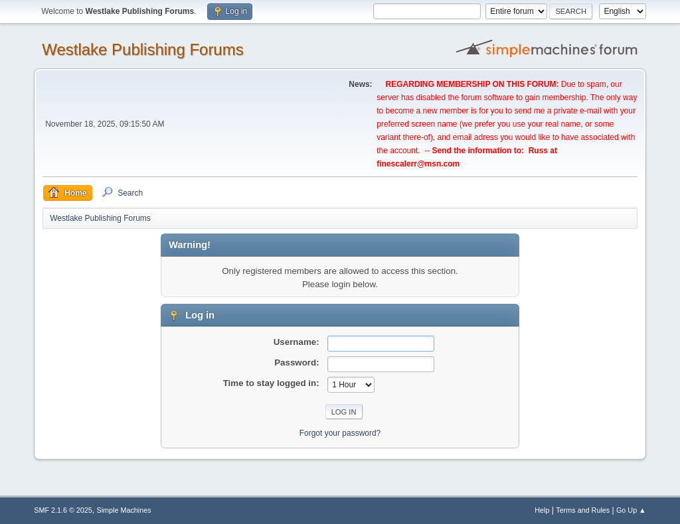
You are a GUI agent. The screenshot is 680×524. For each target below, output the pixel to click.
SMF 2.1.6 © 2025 (63, 510)
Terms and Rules (583, 510)
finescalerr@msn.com (418, 163)
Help (542, 510)
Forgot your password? (340, 433)
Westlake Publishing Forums (142, 49)
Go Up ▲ (631, 510)
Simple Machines (124, 510)
